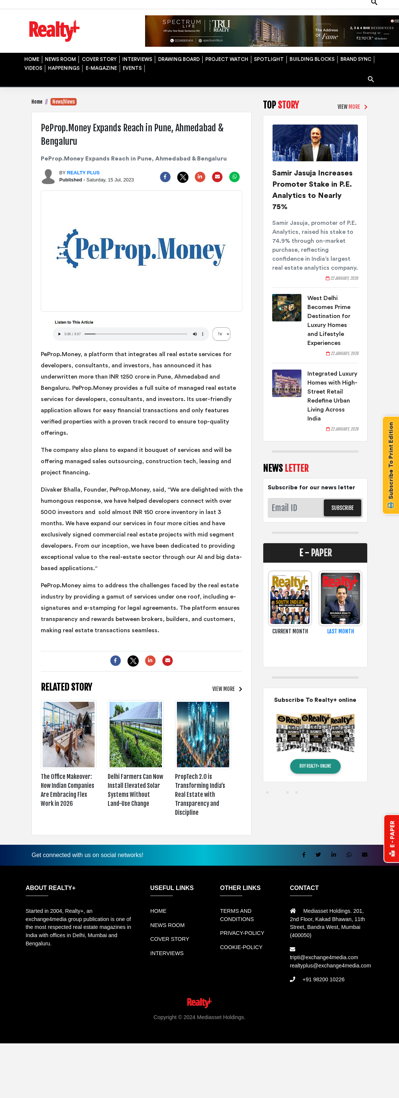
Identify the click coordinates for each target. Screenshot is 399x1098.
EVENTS (131, 66)
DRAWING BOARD (177, 57)
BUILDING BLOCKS (311, 57)
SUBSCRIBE (342, 508)
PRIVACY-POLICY (242, 933)
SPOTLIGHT (268, 57)
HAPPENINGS (63, 66)
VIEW (223, 689)
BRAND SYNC (355, 57)
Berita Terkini (131, 1033)
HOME (31, 57)
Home (36, 102)
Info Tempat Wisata (195, 1033)
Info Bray (160, 1033)
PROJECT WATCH (226, 57)
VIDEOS (32, 66)
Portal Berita (234, 1033)
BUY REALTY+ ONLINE (315, 766)
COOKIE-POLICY (241, 947)
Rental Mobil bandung (32, 1025)
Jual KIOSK (350, 1025)
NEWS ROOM (60, 57)
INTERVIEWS (136, 57)
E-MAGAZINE (100, 66)
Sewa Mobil (168, 1025)
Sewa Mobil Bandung (84, 1025)
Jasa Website (267, 1033)
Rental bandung (132, 1025)
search (371, 76)
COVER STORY (98, 57)
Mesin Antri (378, 1025)
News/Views (63, 102)
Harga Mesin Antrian (256, 1025)
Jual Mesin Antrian (207, 1025)
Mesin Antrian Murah (308, 1025)
